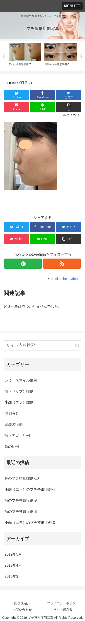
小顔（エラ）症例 (19, 402)
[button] (77, 345)
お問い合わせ (22, 609)
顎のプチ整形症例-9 (21, 500)
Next (81, 56)
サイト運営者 (62, 609)
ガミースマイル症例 (21, 380)
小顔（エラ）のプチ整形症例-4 (30, 489)
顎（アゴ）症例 (17, 435)
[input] (42, 345)
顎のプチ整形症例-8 (21, 511)
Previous (3, 56)
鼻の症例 (12, 446)
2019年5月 (13, 554)
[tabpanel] (24, 55)
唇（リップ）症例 (19, 391)
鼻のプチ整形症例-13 (22, 478)
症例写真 (12, 413)
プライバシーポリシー (63, 603)
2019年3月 (13, 576)
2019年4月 (13, 565)
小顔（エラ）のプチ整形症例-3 (30, 523)
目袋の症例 (14, 424)
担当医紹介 (22, 603)
